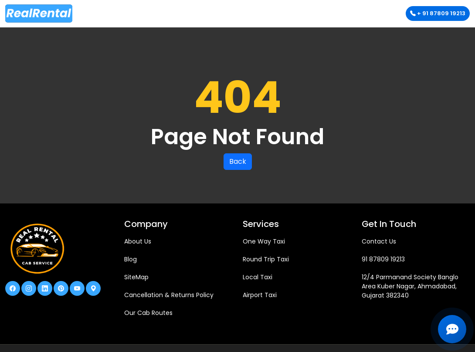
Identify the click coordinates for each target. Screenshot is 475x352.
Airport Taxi (260, 295)
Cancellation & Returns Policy (169, 295)
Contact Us (379, 241)
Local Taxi (257, 277)
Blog (130, 259)
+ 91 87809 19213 (437, 13)
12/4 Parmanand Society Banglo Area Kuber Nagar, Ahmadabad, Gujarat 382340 (410, 286)
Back (237, 161)
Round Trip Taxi (266, 259)
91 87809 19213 (383, 259)
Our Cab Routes (148, 312)
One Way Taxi (264, 241)
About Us (137, 241)
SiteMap (136, 277)
